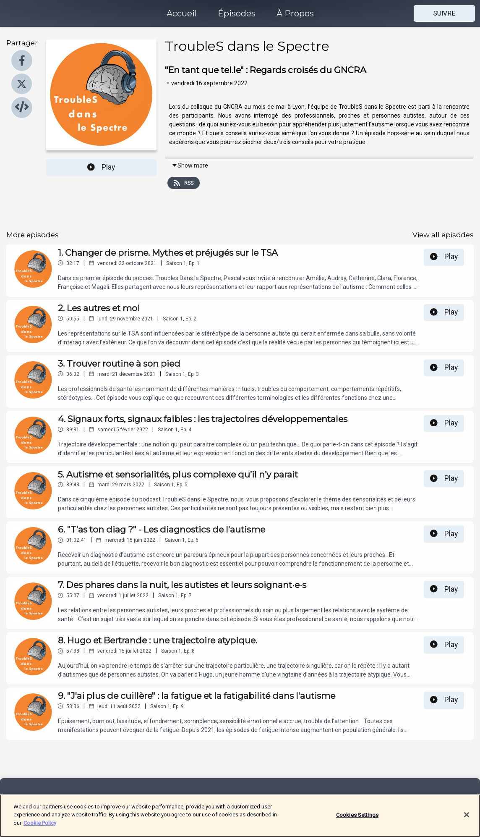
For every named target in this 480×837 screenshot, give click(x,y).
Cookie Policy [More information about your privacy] (39, 827)
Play (101, 167)
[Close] (466, 819)
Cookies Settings (357, 819)
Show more (190, 165)
